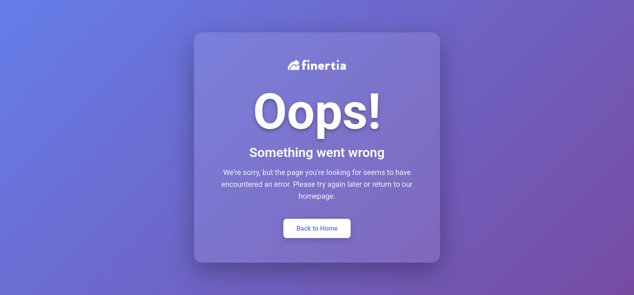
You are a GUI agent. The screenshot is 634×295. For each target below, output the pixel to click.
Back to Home (317, 228)
